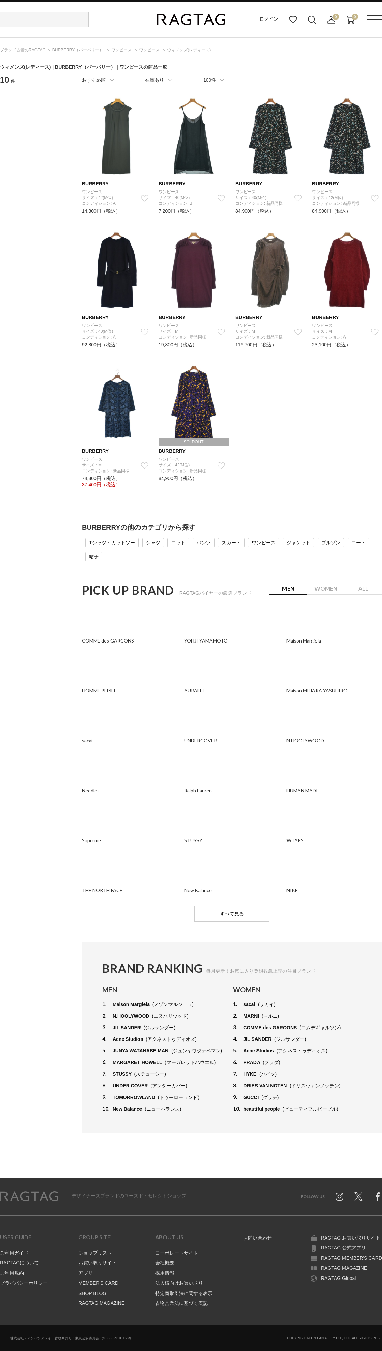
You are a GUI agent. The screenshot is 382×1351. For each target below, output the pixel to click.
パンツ (203, 542)
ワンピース (264, 542)
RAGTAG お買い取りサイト (350, 1238)
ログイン (268, 19)
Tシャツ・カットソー (112, 542)
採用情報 (164, 1273)
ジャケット (298, 542)
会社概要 (164, 1263)
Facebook (377, 1196)
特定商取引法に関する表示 (183, 1293)
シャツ (153, 542)
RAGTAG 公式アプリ (343, 1247)
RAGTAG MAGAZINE (101, 1303)
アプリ (85, 1273)
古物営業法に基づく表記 (181, 1303)
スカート (231, 542)
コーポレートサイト (176, 1253)
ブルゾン (330, 542)
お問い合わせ (257, 1238)
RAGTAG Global (338, 1278)
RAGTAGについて (19, 1263)
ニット (178, 542)
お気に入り (293, 19)
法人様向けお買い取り (179, 1283)
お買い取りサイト (97, 1263)
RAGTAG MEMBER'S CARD (351, 1258)
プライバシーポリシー (24, 1283)
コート (358, 542)
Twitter (358, 1196)
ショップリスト (95, 1253)
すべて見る (232, 913)
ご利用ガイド (14, 1253)
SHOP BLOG (92, 1293)
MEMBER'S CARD (98, 1283)
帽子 (94, 556)
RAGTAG (29, 1196)
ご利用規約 (12, 1273)
